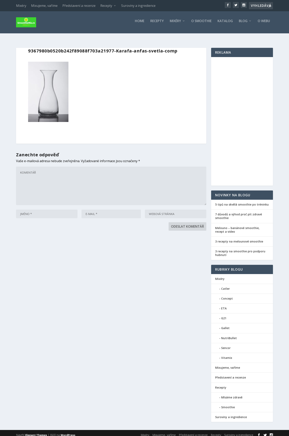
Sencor (226, 344)
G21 (223, 314)
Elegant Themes (36, 431)
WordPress (68, 431)
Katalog (225, 24)
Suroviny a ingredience (138, 5)
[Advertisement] (242, 117)
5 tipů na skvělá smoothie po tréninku (242, 201)
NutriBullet (229, 334)
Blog (243, 24)
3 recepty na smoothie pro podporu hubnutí (240, 249)
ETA (224, 305)
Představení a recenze (79, 5)
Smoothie (228, 403)
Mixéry (21, 5)
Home (139, 24)
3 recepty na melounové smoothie (239, 238)
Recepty (106, 5)
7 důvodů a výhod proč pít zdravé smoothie (238, 212)
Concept (227, 295)
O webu (264, 24)
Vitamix (226, 354)
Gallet (225, 324)
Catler (225, 285)
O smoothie (201, 24)
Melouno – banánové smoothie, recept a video (237, 226)
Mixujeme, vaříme (44, 5)
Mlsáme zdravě (231, 394)
